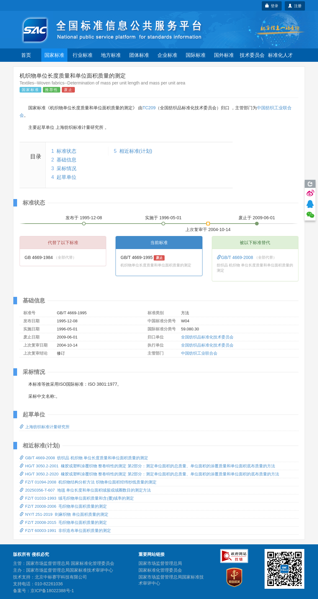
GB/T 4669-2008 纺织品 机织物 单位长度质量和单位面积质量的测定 (84, 458)
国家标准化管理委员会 (160, 570)
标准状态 (66, 151)
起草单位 (66, 177)
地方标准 (111, 55)
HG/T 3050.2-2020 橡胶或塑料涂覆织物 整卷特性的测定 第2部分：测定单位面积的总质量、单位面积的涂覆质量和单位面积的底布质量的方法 (149, 474)
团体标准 (139, 55)
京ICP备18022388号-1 (52, 590)
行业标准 (83, 55)
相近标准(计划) (135, 151)
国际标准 (196, 55)
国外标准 (224, 55)
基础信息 (66, 159)
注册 (295, 6)
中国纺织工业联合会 (199, 353)
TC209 (149, 107)
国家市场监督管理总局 (160, 563)
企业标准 (167, 55)
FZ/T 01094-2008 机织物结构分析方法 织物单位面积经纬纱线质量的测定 (88, 482)
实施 (163, 217)
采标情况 (66, 168)
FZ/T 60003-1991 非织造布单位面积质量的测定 (65, 530)
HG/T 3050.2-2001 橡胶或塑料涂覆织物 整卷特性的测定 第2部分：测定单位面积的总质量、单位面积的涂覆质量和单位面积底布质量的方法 (147, 466)
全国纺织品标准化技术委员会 (207, 337)
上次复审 (208, 228)
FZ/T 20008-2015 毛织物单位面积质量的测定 (63, 522)
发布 (84, 217)
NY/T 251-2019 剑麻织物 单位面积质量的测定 (64, 514)
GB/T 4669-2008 (235, 257)
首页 (26, 55)
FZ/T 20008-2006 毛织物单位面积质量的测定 (63, 506)
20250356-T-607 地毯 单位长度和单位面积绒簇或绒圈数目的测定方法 (85, 490)
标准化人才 (280, 55)
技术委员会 (252, 55)
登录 (272, 6)
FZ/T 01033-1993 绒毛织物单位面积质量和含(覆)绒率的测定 (77, 498)
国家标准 (54, 55)
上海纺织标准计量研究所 (45, 426)
